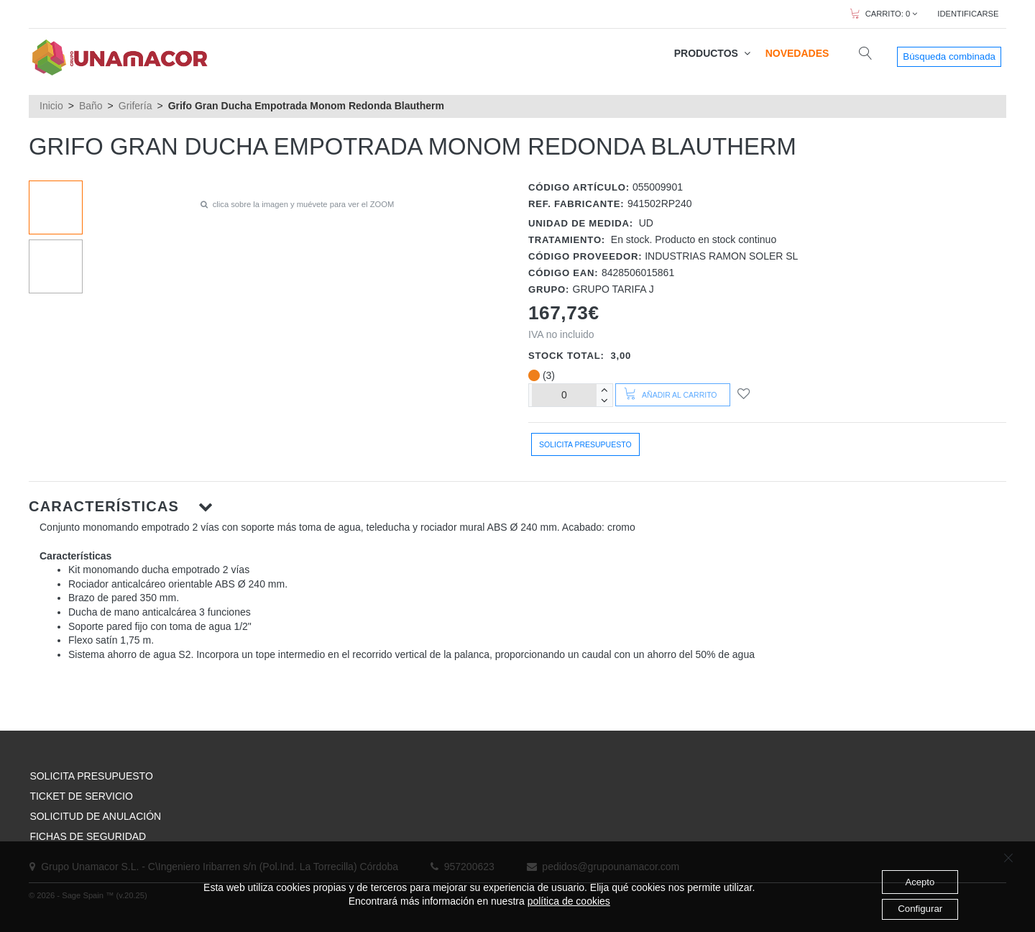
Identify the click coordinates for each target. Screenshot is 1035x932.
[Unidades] (564, 395)
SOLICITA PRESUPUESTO (90, 776)
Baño (91, 105)
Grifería (135, 105)
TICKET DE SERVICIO (80, 796)
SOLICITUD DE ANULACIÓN (95, 816)
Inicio (51, 105)
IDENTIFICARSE (967, 13)
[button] (517, 506)
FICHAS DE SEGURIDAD (87, 836)
